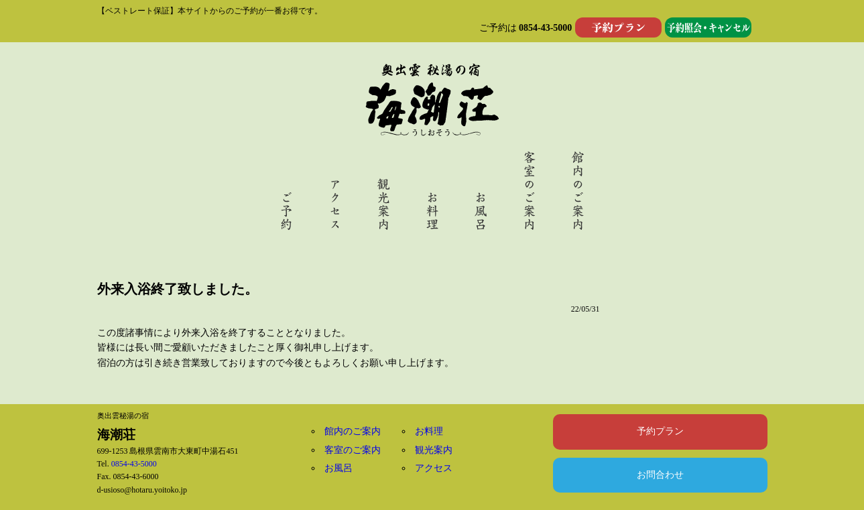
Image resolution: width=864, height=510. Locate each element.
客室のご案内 (352, 450)
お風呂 (338, 468)
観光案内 (433, 450)
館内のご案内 (352, 431)
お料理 (429, 431)
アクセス (433, 468)
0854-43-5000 (545, 28)
